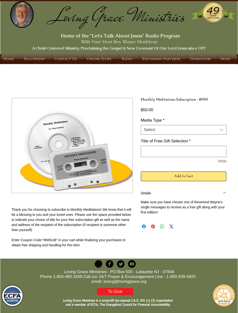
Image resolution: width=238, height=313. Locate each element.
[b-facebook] (109, 264)
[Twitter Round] (121, 264)
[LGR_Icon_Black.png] (98, 264)
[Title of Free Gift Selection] (183, 151)
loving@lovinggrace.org (125, 281)
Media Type (152, 120)
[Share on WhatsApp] (162, 226)
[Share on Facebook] (144, 226)
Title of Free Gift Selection (166, 141)
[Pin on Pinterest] (153, 226)
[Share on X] (171, 226)
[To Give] (115, 291)
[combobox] (183, 130)
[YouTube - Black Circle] (132, 264)
